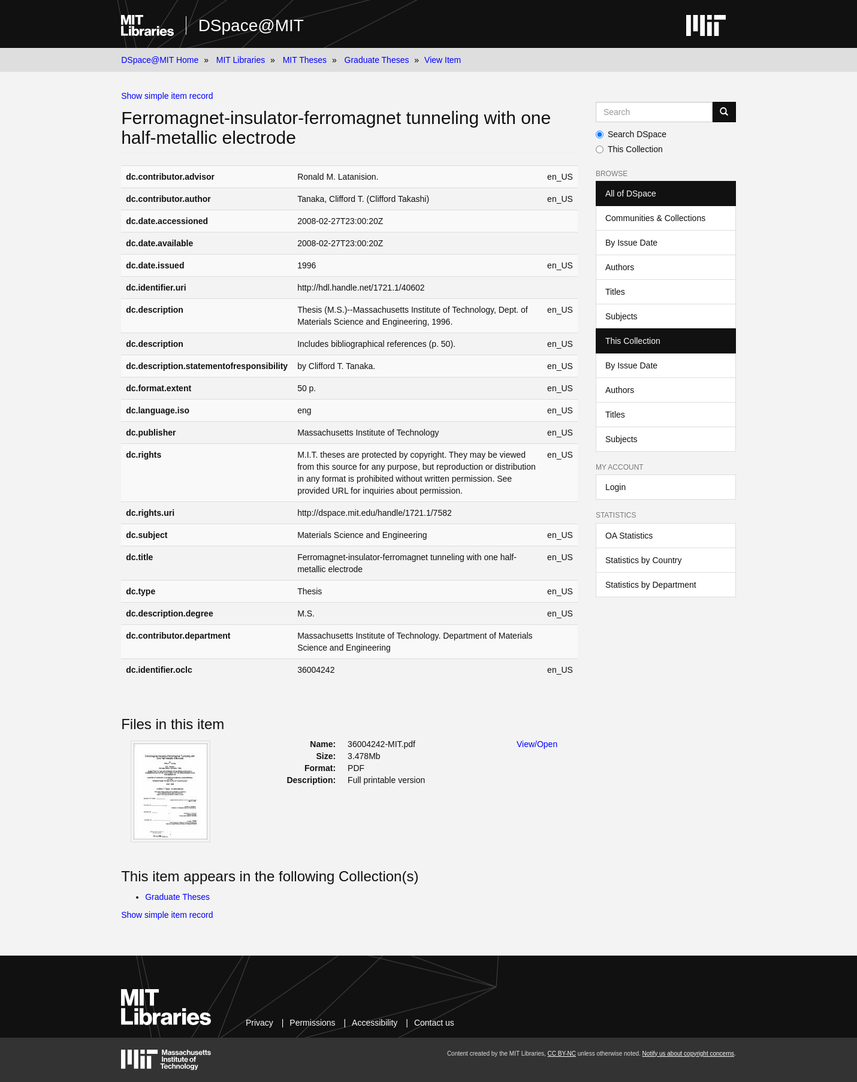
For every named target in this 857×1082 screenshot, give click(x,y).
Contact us (434, 1022)
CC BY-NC (562, 1053)
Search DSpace (631, 134)
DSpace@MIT (251, 25)
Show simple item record (167, 96)
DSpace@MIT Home (159, 60)
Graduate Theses (377, 60)
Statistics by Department (650, 585)
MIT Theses (305, 60)
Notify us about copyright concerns (688, 1053)
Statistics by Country (643, 560)
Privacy (259, 1022)
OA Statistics (629, 535)
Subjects (621, 316)
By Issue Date (631, 242)
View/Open (537, 744)
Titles (615, 292)
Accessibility (374, 1022)
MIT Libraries (240, 60)
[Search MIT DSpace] (654, 112)
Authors (619, 267)
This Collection (629, 149)
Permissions (312, 1022)
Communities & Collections (655, 218)
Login (615, 487)
